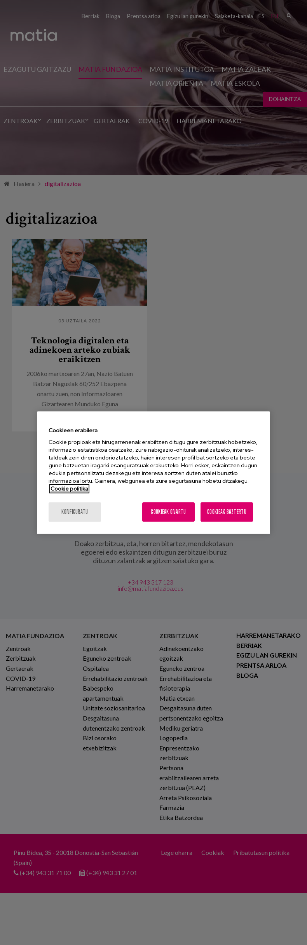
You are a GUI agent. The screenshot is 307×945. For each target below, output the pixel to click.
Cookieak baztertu (226, 511)
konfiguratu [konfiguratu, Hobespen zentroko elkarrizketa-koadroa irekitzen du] (74, 511)
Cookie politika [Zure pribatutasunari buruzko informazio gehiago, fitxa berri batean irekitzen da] (69, 488)
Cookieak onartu (168, 511)
